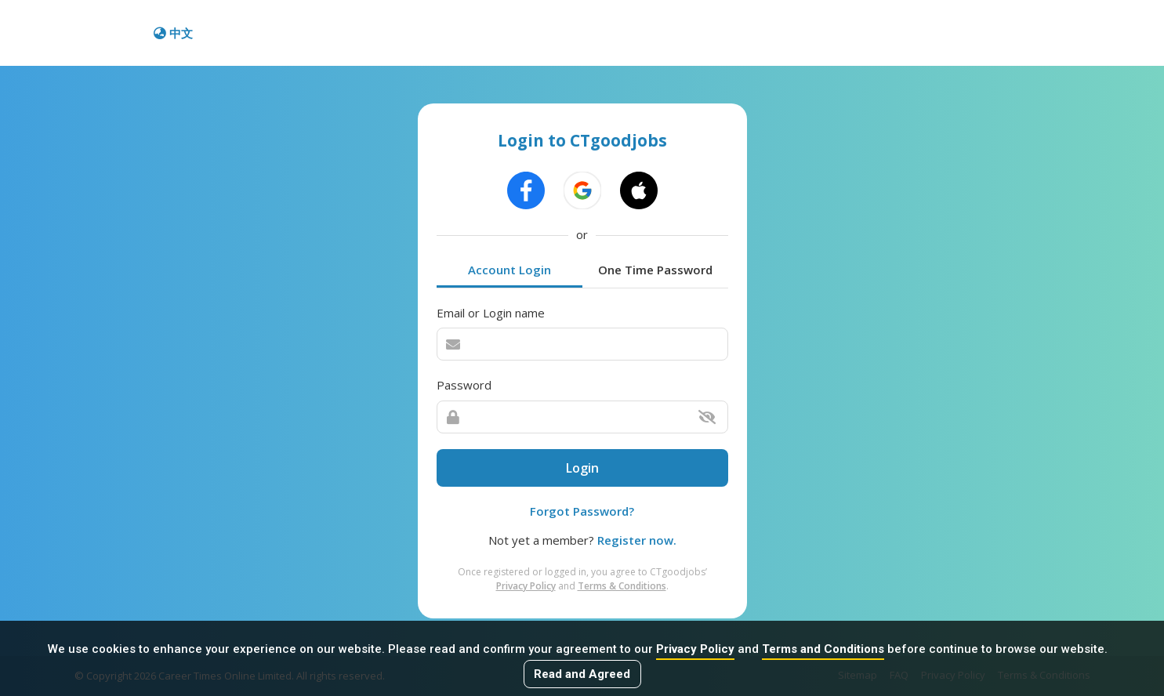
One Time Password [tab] (655, 269)
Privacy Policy (695, 649)
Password (464, 385)
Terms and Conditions (823, 649)
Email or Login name (491, 313)
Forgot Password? (582, 511)
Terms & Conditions (622, 586)
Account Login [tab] (509, 269)
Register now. (636, 540)
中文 (173, 33)
